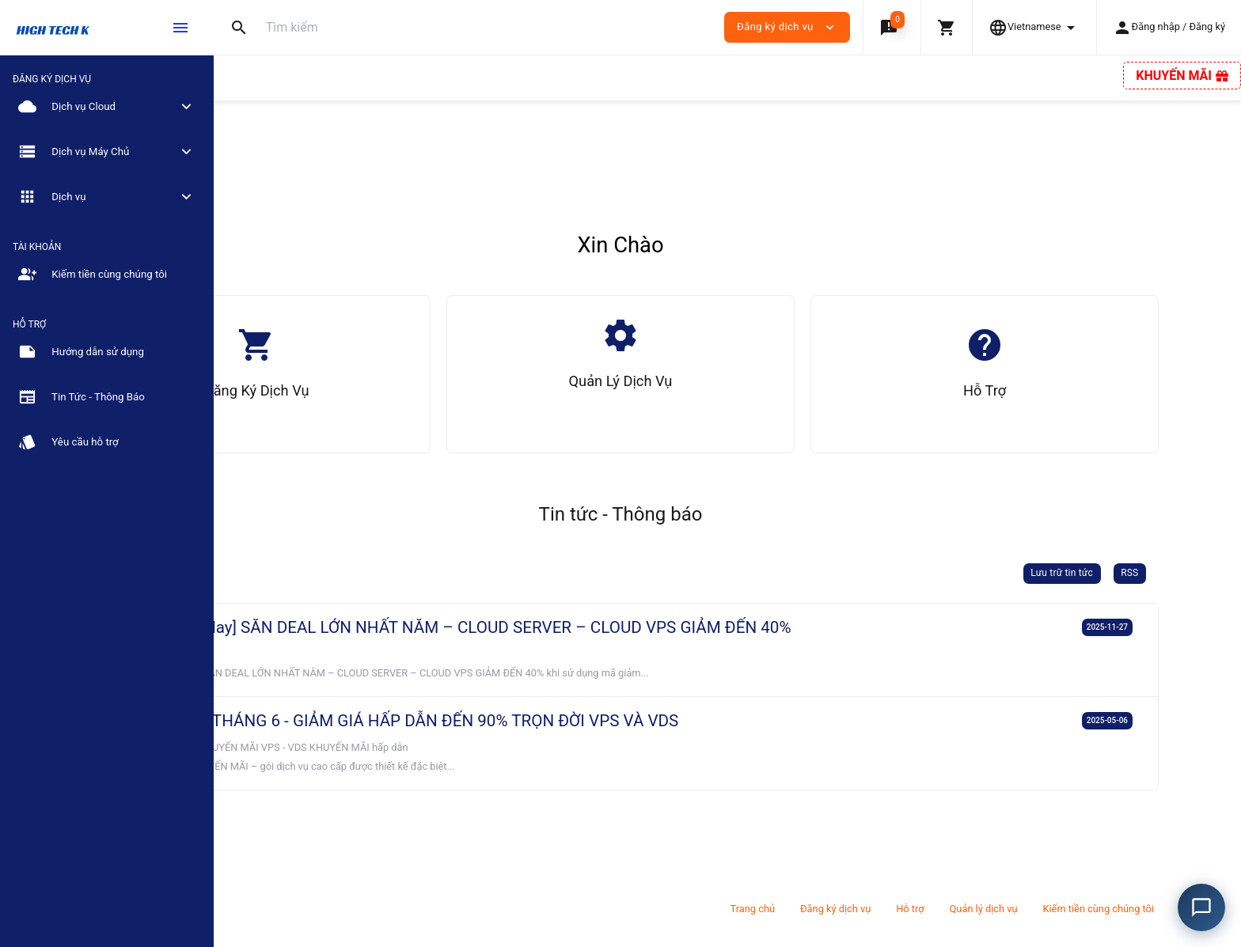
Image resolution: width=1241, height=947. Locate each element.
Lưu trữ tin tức (1128, 572)
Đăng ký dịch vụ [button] (787, 27)
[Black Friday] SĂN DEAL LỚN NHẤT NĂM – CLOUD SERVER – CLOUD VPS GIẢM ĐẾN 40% (613, 627)
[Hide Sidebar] (180, 28)
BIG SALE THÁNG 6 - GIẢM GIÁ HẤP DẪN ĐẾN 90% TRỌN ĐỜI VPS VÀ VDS (556, 720)
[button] (891, 27)
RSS (1196, 572)
